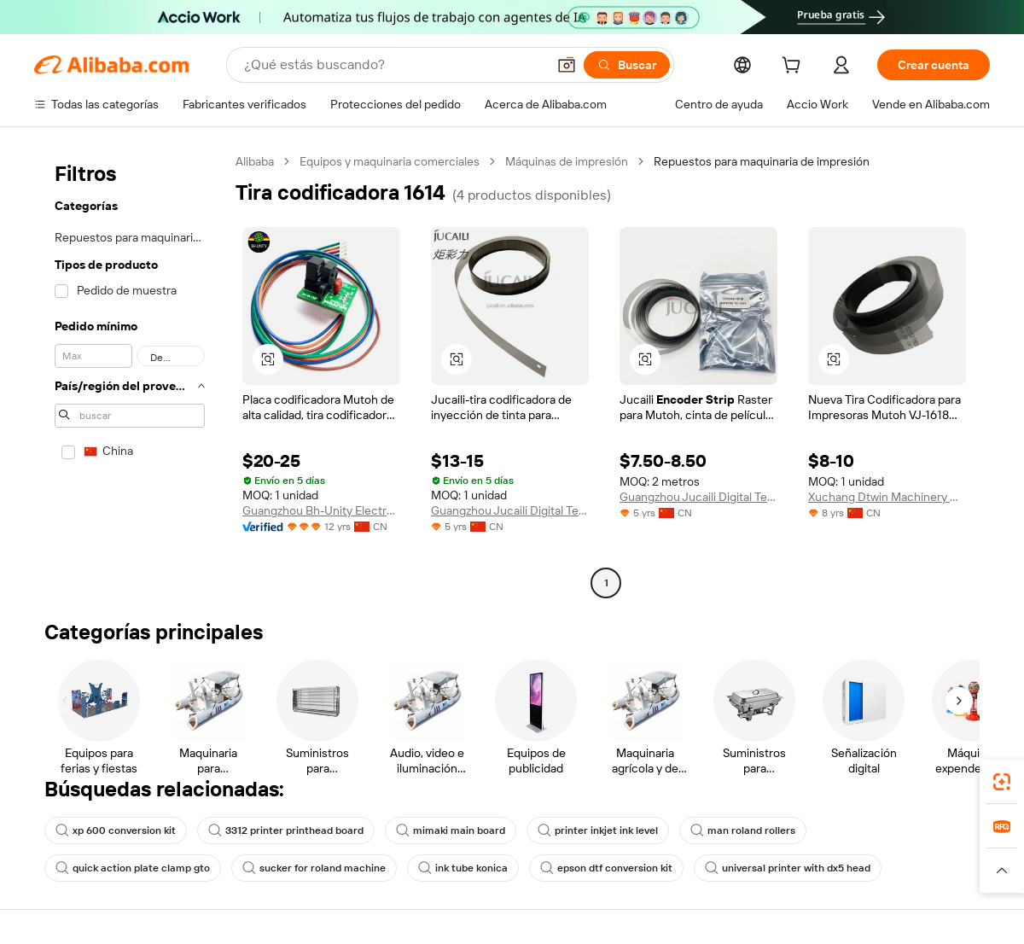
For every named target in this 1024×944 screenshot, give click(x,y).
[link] (1002, 782)
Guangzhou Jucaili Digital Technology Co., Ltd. (510, 510)
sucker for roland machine (314, 868)
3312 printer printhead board (286, 830)
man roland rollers (742, 830)
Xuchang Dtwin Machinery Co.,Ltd (887, 497)
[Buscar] (627, 65)
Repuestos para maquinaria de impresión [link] (762, 161)
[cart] (794, 67)
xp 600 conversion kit (115, 830)
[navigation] (129, 374)
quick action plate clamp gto (132, 868)
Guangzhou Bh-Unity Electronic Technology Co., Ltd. (321, 510)
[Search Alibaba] (393, 64)
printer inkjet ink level (598, 830)
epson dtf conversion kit (606, 868)
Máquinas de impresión (566, 161)
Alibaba (255, 161)
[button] (566, 65)
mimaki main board (450, 830)
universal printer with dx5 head (787, 868)
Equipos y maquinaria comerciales (390, 161)
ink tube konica (463, 868)
